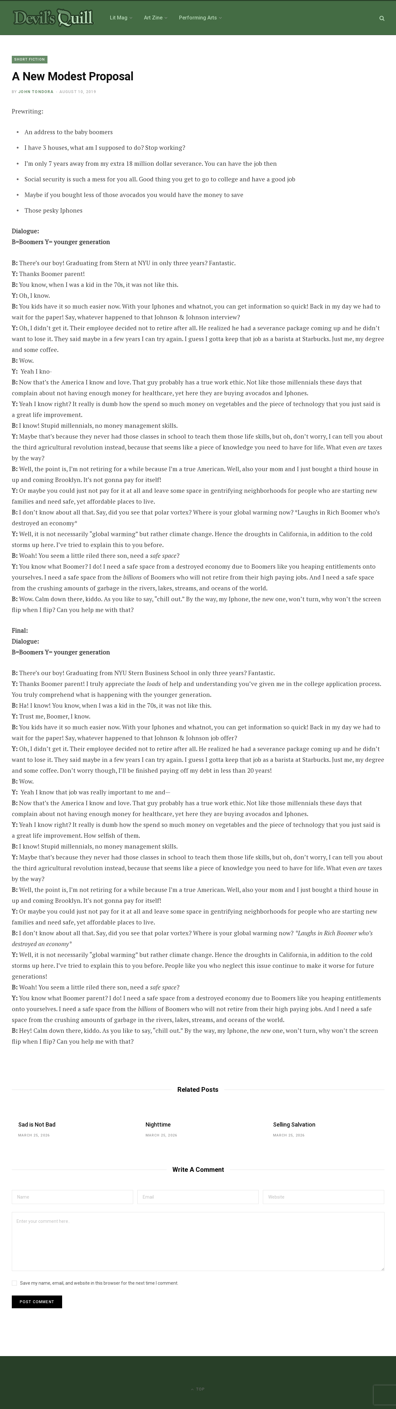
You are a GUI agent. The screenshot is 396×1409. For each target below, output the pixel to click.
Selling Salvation (294, 1124)
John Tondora (36, 92)
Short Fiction (29, 59)
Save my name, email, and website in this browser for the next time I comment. (99, 1283)
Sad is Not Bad (36, 1124)
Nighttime (158, 1124)
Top (198, 1389)
